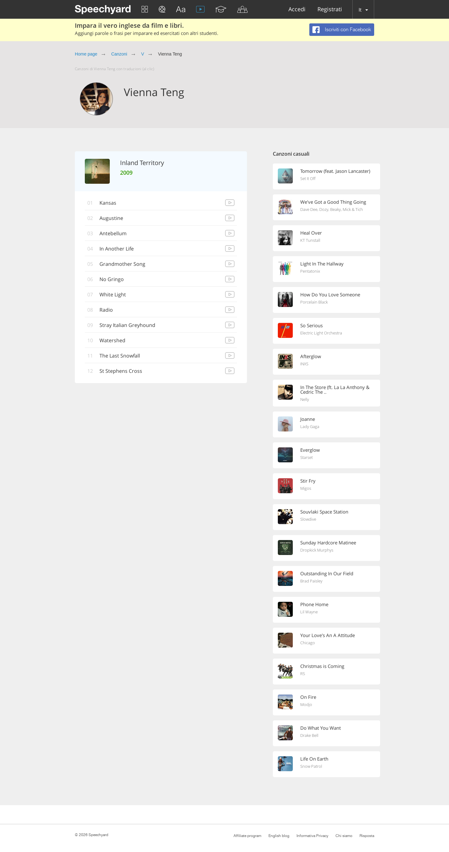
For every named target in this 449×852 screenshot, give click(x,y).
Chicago (307, 642)
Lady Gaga (309, 426)
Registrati (329, 9)
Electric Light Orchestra (321, 333)
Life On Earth (314, 759)
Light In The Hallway (322, 263)
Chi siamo (344, 836)
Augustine (111, 218)
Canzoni (119, 53)
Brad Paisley (311, 581)
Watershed (112, 340)
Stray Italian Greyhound (127, 325)
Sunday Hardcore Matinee (328, 542)
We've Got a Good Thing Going (333, 202)
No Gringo (111, 279)
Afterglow (310, 356)
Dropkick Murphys (316, 550)
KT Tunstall (310, 240)
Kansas (107, 202)
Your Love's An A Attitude (327, 635)
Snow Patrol (311, 766)
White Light (112, 294)
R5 (302, 673)
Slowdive (308, 519)
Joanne (307, 419)
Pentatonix (310, 271)
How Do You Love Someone (330, 294)
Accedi (297, 9)
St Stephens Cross (120, 371)
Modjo (306, 704)
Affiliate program (247, 836)
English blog (278, 836)
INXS (304, 364)
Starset (306, 457)
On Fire (308, 697)
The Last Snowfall (119, 355)
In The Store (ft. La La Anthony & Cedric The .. (334, 389)
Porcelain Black (314, 302)
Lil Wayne (309, 612)
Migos (305, 488)
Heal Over (311, 233)
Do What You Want (320, 728)
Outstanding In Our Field (326, 573)
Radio (106, 309)
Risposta (367, 836)
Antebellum (113, 233)
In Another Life (116, 248)
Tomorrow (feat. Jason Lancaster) (335, 171)
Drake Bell (309, 735)
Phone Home (314, 604)
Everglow (310, 450)
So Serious (311, 325)
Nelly (304, 399)
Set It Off (308, 178)
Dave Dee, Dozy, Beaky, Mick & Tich (331, 209)
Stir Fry (308, 481)
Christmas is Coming (322, 666)
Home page (86, 53)
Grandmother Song (122, 263)
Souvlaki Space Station (324, 512)
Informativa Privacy (312, 836)
